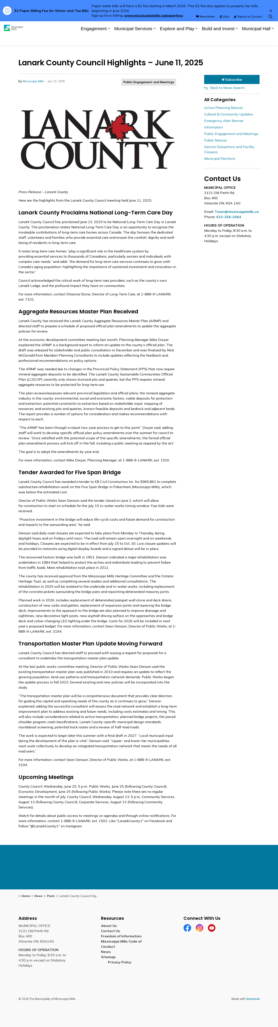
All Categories (220, 100)
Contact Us (110, 931)
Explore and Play (177, 39)
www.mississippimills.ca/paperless (153, 15)
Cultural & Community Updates (228, 114)
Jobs (224, 27)
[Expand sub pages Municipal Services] (154, 39)
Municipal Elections (219, 158)
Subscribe (231, 79)
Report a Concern (248, 27)
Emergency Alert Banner (223, 120)
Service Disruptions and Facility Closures (229, 149)
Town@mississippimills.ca (237, 211)
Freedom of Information (121, 936)
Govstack (253, 999)
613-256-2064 (228, 217)
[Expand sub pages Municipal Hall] (272, 39)
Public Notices (215, 140)
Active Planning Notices (223, 107)
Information (213, 127)
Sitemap (109, 957)
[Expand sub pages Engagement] (109, 39)
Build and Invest (218, 39)
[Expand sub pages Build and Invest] (236, 39)
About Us (109, 925)
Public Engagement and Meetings (148, 82)
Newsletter (205, 27)
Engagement (94, 39)
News (106, 952)
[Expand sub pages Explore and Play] (196, 39)
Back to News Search (227, 88)
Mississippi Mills (33, 81)
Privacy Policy (119, 962)
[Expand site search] (270, 27)
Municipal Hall (256, 39)
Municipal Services (133, 39)
